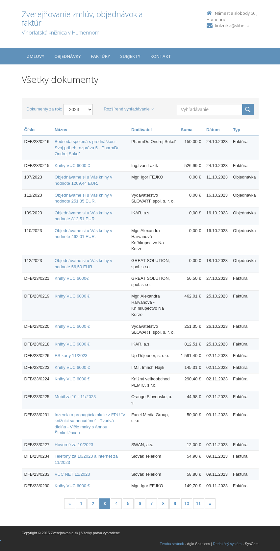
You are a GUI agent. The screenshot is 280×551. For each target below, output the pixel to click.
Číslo (29, 129)
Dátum (212, 129)
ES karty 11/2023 (71, 355)
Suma (186, 129)
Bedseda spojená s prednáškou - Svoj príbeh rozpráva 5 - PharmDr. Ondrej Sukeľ (87, 147)
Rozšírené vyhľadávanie (129, 109)
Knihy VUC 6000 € (72, 165)
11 (198, 503)
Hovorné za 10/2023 (74, 444)
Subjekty (130, 56)
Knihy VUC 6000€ (72, 278)
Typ (236, 129)
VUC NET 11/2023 (72, 474)
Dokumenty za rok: (44, 109)
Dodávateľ (141, 129)
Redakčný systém (227, 544)
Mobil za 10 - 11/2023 (75, 396)
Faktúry (100, 56)
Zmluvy (35, 56)
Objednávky (67, 56)
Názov (61, 129)
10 (186, 503)
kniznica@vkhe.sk (232, 26)
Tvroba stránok (172, 544)
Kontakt (160, 56)
